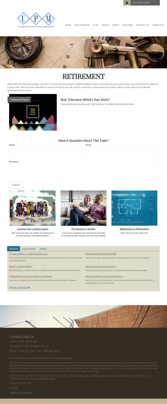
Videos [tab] (43, 249)
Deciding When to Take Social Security (28, 253)
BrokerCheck (66, 358)
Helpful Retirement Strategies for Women (30, 276)
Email (88, 145)
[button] (82, 25)
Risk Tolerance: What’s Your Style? (85, 99)
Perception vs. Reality (83, 228)
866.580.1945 (51, 350)
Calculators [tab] (28, 249)
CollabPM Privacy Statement (20, 393)
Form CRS (13, 388)
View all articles (19, 287)
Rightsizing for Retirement (134, 228)
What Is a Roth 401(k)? (20, 266)
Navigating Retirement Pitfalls (100, 253)
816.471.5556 (27, 350)
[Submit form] (16, 185)
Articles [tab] (13, 249)
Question (13, 162)
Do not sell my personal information (40, 378)
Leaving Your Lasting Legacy (32, 228)
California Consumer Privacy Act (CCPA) (92, 376)
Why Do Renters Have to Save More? (104, 276)
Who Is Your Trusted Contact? (100, 266)
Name (12, 145)
